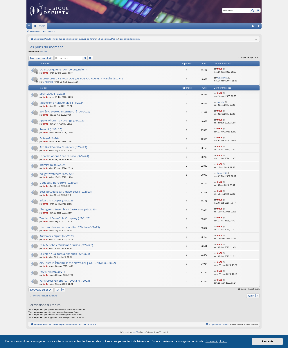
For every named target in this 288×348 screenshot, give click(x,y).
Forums (90, 26)
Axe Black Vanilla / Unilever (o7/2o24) (63, 147)
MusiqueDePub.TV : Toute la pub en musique (56, 26)
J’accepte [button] (267, 341)
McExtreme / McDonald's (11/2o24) (61, 102)
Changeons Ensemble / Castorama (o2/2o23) (67, 209)
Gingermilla (48, 82)
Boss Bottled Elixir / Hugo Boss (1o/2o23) (65, 191)
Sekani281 (222, 173)
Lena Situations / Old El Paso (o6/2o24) (64, 156)
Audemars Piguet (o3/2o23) (56, 236)
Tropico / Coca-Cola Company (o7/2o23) (64, 218)
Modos (44, 51)
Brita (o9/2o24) (49, 138)
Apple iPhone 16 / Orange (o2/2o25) (62, 120)
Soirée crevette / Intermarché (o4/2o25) (64, 111)
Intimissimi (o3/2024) (52, 165)
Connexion (50, 31)
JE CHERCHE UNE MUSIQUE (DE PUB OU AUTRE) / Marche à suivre (81, 78)
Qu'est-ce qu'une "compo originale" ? (63, 69)
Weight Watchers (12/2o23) (56, 174)
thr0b (45, 73)
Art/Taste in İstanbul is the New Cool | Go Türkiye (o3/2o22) (77, 263)
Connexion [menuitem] (260, 27)
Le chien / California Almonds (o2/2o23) (64, 254)
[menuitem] (253, 26)
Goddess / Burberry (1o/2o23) (58, 182)
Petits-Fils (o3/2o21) (52, 271)
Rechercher (35, 31)
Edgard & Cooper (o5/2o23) (56, 200)
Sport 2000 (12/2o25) (52, 93)
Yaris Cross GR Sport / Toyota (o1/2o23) (64, 280)
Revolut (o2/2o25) (50, 129)
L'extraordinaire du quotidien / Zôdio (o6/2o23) (69, 227)
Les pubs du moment (45, 47)
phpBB (135, 332)
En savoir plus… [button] (216, 341)
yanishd (220, 102)
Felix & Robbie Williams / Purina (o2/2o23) (66, 245)
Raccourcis (30, 27)
